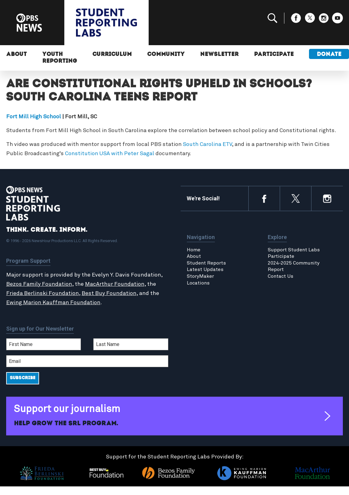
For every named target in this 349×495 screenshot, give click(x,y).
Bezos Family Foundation (39, 284)
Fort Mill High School (33, 117)
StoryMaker (200, 276)
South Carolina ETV (207, 144)
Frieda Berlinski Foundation (42, 293)
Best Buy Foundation (109, 293)
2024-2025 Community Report (293, 266)
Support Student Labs (294, 249)
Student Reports (206, 263)
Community (166, 54)
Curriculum (112, 54)
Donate (329, 54)
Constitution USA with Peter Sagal (109, 153)
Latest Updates (205, 269)
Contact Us (280, 276)
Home (193, 249)
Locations (198, 283)
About (16, 54)
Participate (274, 54)
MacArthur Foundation (114, 284)
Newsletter (219, 54)
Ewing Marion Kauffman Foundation (53, 302)
